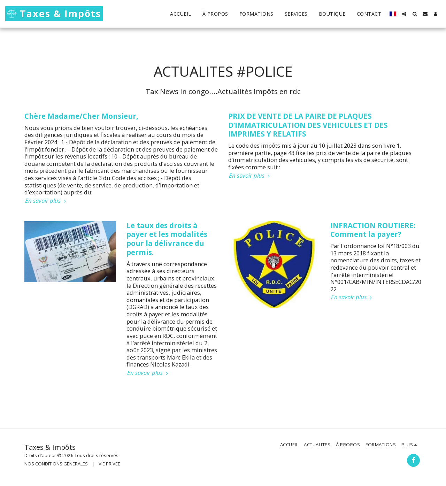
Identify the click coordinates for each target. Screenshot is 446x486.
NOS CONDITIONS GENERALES (56, 464)
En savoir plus (46, 201)
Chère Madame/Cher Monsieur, (81, 116)
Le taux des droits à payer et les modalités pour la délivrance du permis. (166, 239)
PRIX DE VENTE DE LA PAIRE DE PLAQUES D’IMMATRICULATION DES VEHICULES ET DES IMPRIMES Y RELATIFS (308, 125)
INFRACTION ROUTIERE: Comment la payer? (372, 230)
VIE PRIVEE (109, 464)
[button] (404, 13)
